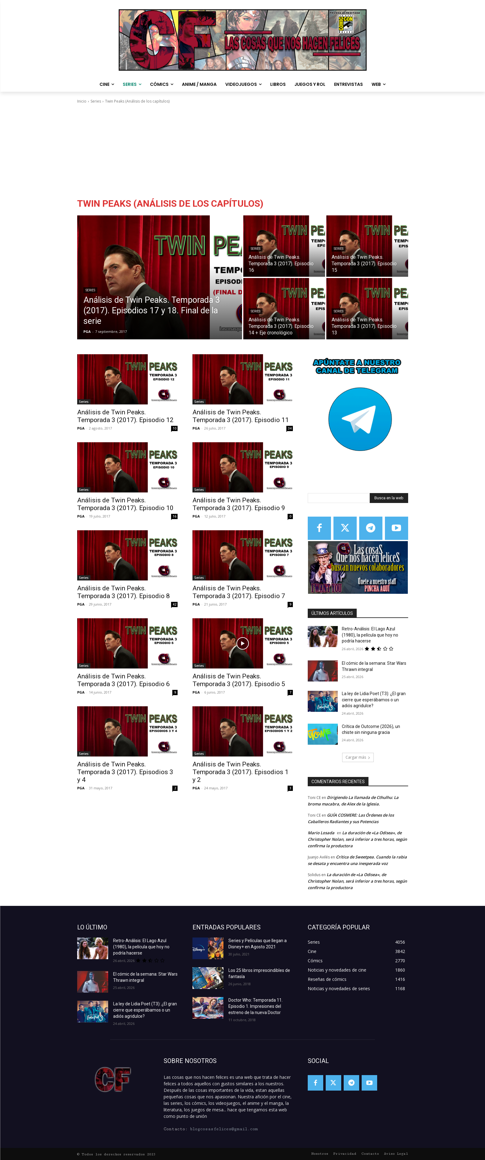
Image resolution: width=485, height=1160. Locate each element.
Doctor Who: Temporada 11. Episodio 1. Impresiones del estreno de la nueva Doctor (255, 1006)
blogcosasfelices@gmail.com (224, 1129)
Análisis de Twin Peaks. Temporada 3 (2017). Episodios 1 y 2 (240, 772)
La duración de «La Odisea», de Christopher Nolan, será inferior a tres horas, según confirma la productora (357, 839)
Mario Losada (321, 833)
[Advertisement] (242, 151)
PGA (81, 428)
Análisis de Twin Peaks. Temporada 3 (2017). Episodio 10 (125, 504)
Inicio (81, 101)
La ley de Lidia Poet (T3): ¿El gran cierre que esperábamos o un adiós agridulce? (374, 699)
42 (174, 604)
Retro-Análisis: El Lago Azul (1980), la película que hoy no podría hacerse (370, 634)
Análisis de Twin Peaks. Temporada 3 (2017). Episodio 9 (238, 504)
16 (174, 516)
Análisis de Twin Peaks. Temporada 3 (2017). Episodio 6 (123, 680)
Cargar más (358, 757)
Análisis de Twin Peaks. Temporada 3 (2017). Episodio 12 (125, 416)
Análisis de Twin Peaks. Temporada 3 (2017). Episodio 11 (240, 416)
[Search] (389, 498)
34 (290, 428)
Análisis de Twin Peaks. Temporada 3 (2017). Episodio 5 (238, 680)
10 (174, 428)
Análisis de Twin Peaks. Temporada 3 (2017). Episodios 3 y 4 (125, 772)
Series (95, 101)
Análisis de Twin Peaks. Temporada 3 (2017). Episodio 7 (238, 592)
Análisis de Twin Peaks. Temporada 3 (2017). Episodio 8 (123, 592)
